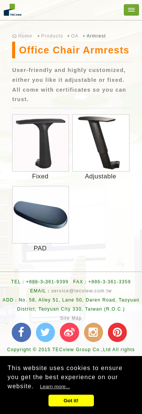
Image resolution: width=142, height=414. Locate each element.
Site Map (71, 318)
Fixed (40, 176)
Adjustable (100, 176)
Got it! (71, 400)
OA (75, 36)
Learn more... (55, 386)
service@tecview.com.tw (81, 291)
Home (25, 36)
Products (52, 36)
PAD (40, 248)
